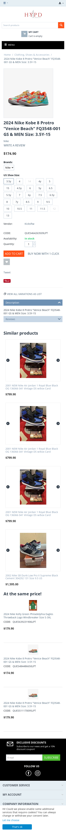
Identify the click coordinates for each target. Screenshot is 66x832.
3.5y (8, 181)
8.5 (27, 201)
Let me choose (10, 820)
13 (7, 215)
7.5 (40, 195)
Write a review (14, 145)
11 (31, 208)
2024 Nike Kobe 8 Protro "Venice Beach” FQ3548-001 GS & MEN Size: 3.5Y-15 (32, 660)
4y (40, 181)
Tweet (7, 272)
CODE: (7, 233)
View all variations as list (24, 294)
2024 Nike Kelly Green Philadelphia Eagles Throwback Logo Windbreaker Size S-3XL (28, 615)
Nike (6, 141)
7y (16, 201)
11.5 (42, 208)
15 (7, 188)
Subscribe (51, 757)
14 (29, 181)
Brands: (8, 162)
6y (29, 195)
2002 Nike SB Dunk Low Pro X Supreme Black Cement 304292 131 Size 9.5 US (31, 577)
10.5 (19, 208)
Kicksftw (29, 223)
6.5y (52, 195)
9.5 (48, 201)
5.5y (8, 195)
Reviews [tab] (33, 319)
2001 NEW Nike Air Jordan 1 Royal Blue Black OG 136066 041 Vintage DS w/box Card (31, 387)
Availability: (10, 238)
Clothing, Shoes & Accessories (31, 54)
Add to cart (14, 254)
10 (7, 208)
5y (40, 188)
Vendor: (8, 223)
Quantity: (9, 244)
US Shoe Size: (12, 175)
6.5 (50, 188)
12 (54, 208)
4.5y (19, 188)
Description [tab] (33, 302)
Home (7, 54)
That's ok (17, 826)
